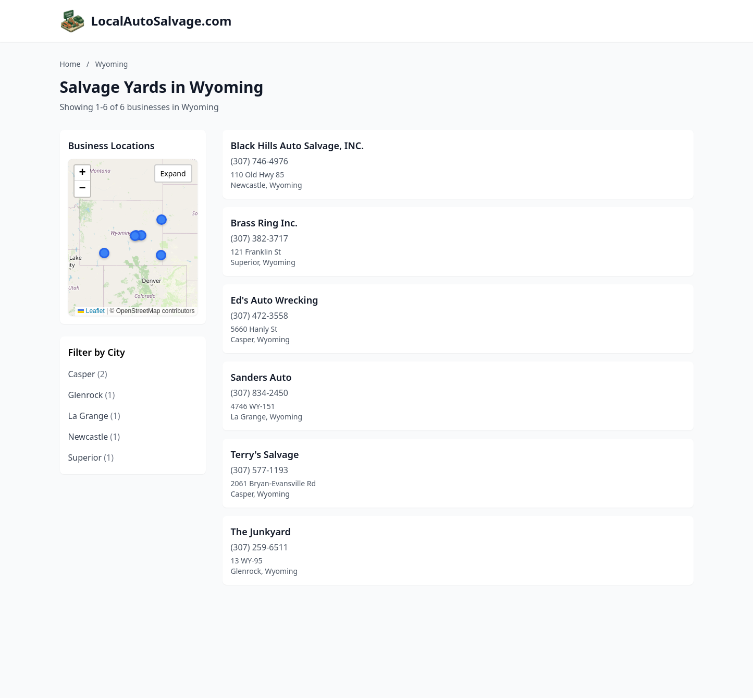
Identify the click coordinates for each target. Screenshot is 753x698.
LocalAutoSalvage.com (161, 21)
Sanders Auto (261, 377)
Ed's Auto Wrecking (274, 300)
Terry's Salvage (265, 454)
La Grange (94, 416)
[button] (161, 219)
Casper (87, 374)
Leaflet (91, 311)
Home (70, 64)
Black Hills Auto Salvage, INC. (297, 145)
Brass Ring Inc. (264, 222)
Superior (91, 457)
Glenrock (91, 395)
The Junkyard (261, 531)
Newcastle (94, 436)
